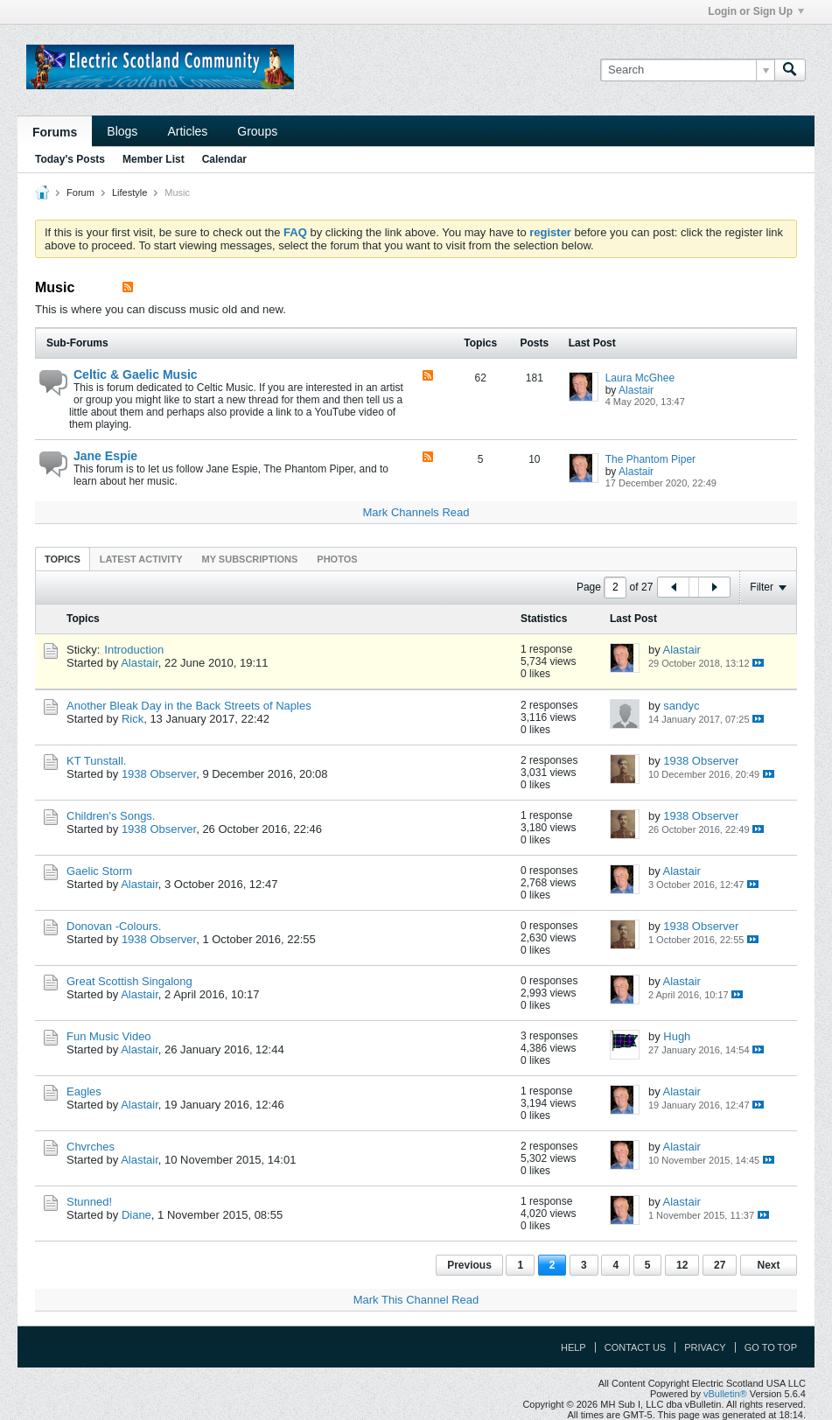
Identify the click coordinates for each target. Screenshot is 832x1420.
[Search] (687, 70)
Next (768, 1265)
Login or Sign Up (756, 11)
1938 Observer (159, 773)
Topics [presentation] (62, 559)
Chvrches (90, 1146)
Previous (469, 1265)
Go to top (771, 1347)
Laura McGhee (640, 378)
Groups (257, 131)
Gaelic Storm (99, 871)
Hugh (676, 1036)
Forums (54, 132)
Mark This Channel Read (416, 1299)
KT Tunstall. (96, 760)
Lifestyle (129, 192)
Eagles (83, 1091)
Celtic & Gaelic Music (135, 374)
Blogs (122, 131)
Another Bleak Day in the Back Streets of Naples (188, 705)
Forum (80, 192)
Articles (187, 131)
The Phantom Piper (650, 459)
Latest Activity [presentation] (141, 559)
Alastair (636, 390)
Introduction (134, 649)
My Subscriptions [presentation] (250, 559)
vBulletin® (725, 1394)
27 (719, 1265)
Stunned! (89, 1201)
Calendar (224, 159)
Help (573, 1347)
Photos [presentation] (337, 559)
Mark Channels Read (415, 512)
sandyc (681, 705)
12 (682, 1265)
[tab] (62, 558)
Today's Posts (70, 159)
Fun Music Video (108, 1036)
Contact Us (636, 1347)
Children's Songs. (110, 815)
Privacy (704, 1347)
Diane (136, 1214)
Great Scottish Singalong (129, 981)
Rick (132, 718)
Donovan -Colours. (113, 926)
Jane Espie (105, 456)
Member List (153, 159)
